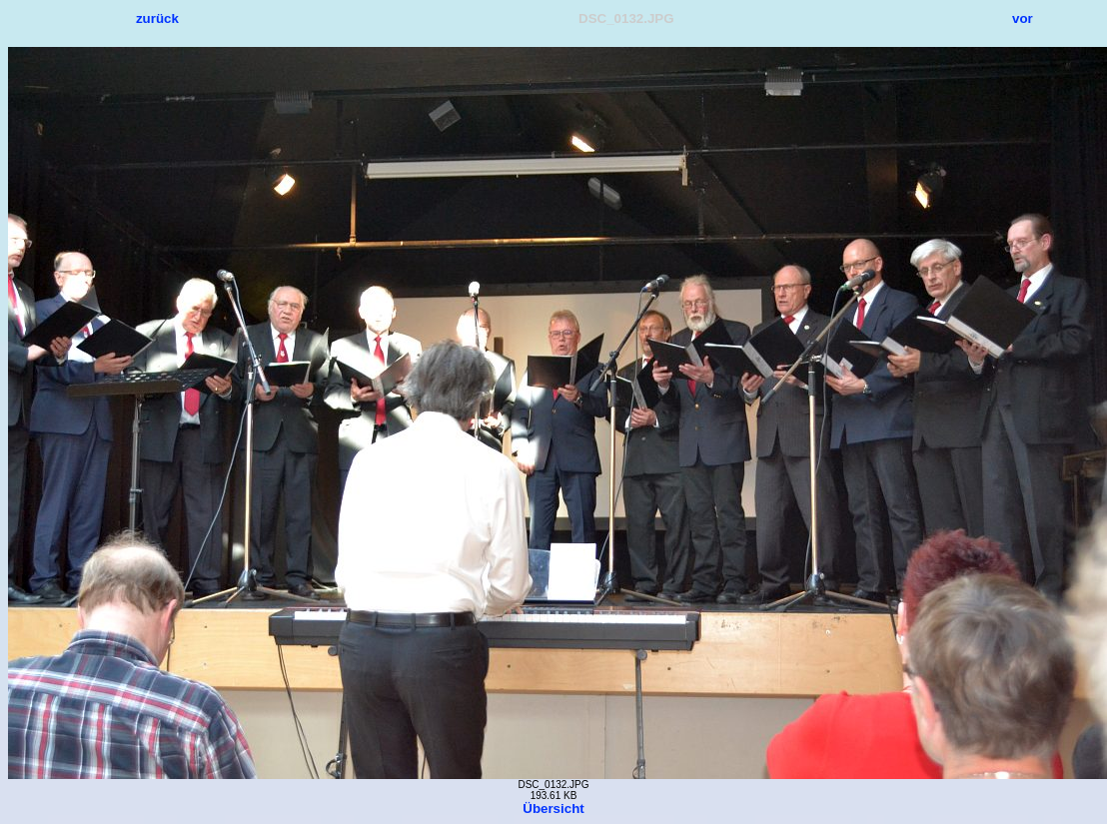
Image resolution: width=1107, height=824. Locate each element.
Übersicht (553, 808)
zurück (157, 18)
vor (1022, 18)
